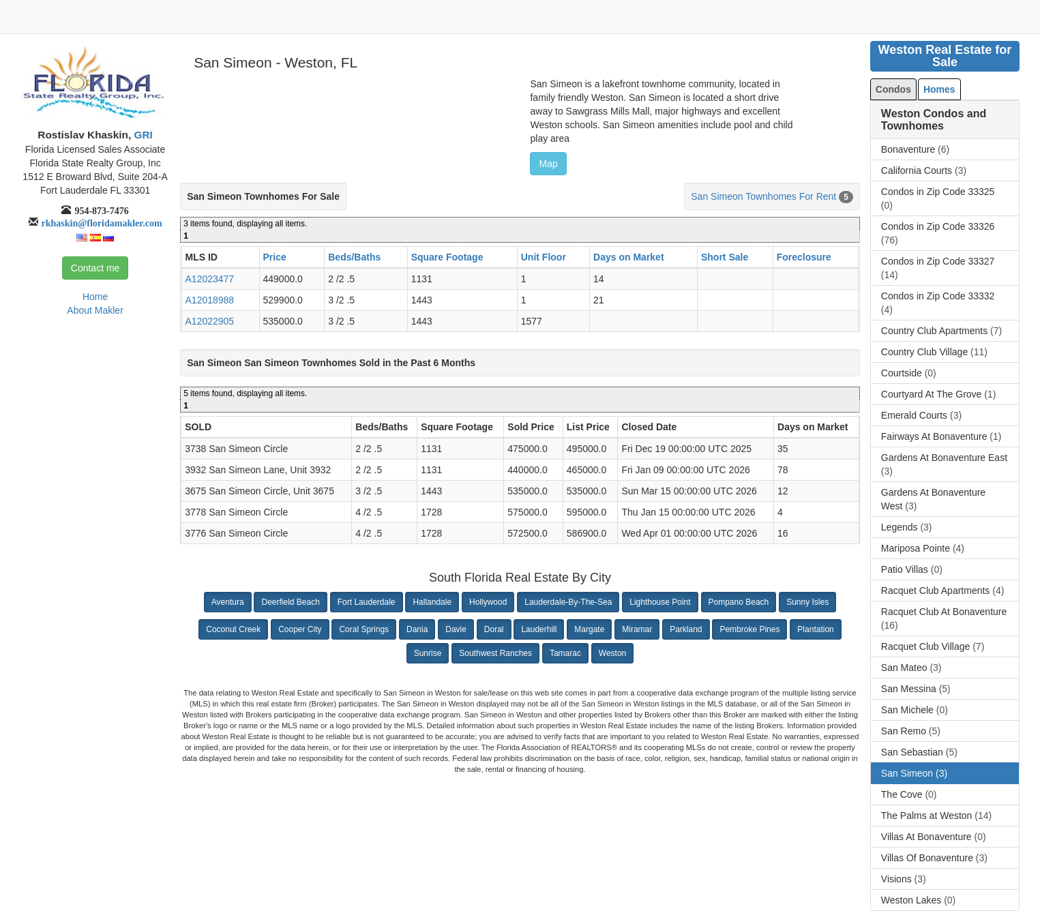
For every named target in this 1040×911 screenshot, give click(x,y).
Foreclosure (804, 257)
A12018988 (210, 300)
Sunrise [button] (428, 653)
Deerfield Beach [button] (290, 602)
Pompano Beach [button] (739, 602)
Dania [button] (417, 629)
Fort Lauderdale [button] (367, 602)
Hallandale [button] (432, 602)
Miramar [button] (637, 629)
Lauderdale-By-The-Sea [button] (568, 602)
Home (95, 296)
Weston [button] (612, 653)
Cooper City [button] (299, 629)
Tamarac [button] (565, 653)
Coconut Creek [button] (233, 629)
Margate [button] (589, 629)
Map (548, 163)
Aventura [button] (227, 602)
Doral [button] (494, 629)
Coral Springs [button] (364, 629)
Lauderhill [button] (538, 629)
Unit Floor (543, 257)
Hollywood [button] (488, 602)
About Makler (95, 310)
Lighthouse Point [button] (659, 602)
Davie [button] (455, 629)
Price (274, 257)
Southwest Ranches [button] (495, 653)
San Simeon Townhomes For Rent (763, 196)
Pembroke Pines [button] (749, 629)
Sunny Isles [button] (807, 602)
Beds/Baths (354, 257)
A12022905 (210, 321)
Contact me (95, 268)
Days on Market (628, 257)
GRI (142, 134)
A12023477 (210, 278)
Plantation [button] (815, 629)
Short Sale (724, 257)
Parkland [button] (686, 629)
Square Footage (447, 257)
